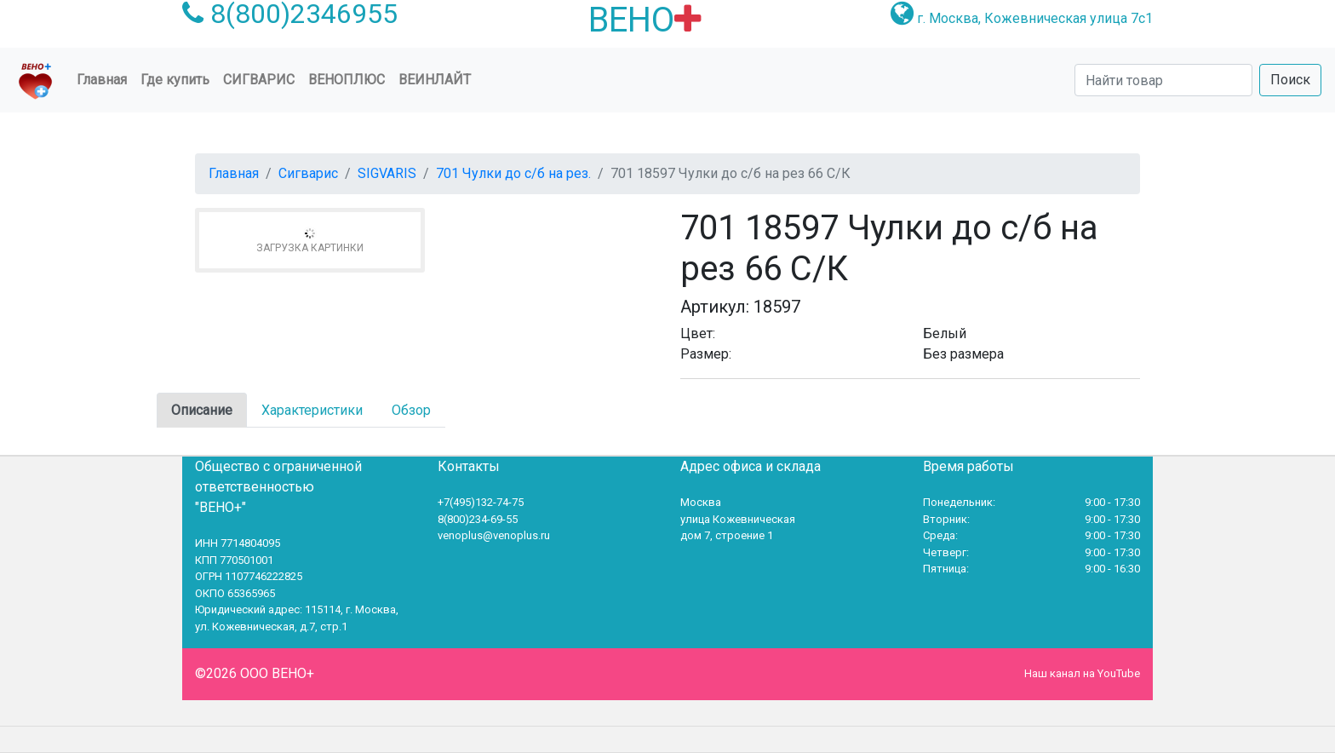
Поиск (1290, 80)
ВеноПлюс (346, 80)
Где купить (174, 80)
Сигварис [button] (259, 80)
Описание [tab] (201, 410)
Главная (105, 78)
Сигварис (308, 173)
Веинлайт (434, 80)
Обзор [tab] (411, 410)
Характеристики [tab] (312, 410)
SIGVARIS (387, 173)
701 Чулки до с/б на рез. (513, 173)
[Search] (1163, 80)
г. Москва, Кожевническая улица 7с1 (1035, 18)
